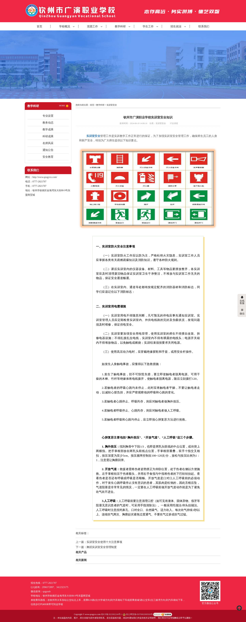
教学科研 (120, 26)
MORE (63, 105)
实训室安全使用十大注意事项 (104, 541)
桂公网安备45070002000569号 (138, 614)
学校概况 (64, 26)
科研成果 (48, 136)
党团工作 (92, 26)
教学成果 (48, 129)
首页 (39, 26)
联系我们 (203, 26)
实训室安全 (112, 105)
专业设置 (48, 115)
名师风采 (48, 143)
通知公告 (48, 149)
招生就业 (175, 26)
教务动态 (48, 122)
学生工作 (148, 26)
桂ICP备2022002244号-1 (111, 614)
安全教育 (48, 156)
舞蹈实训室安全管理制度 (102, 547)
